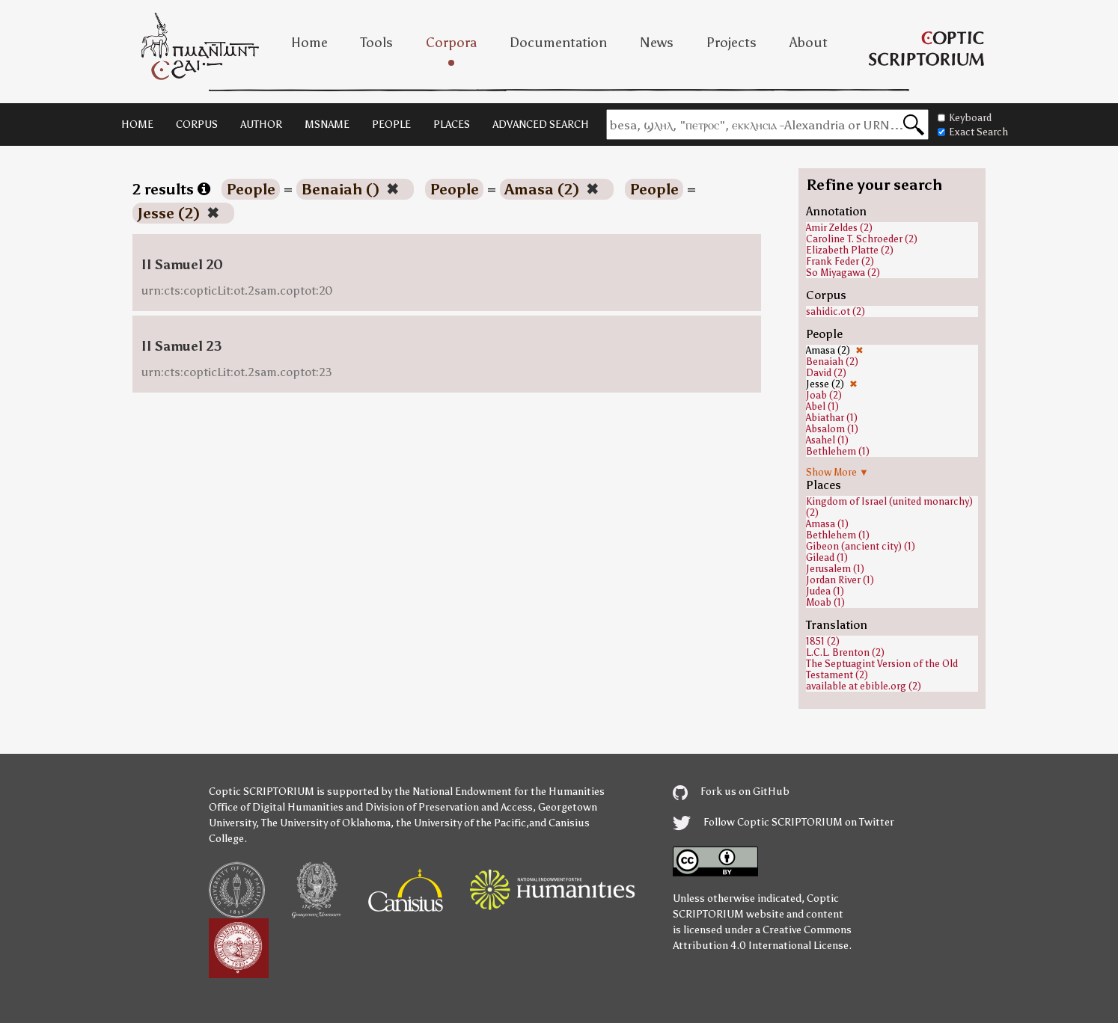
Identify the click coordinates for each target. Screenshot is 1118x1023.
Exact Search (973, 132)
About (808, 42)
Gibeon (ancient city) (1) (860, 546)
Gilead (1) (827, 557)
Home (309, 42)
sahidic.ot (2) (835, 311)
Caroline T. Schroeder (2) (861, 239)
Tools (377, 42)
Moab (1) (825, 602)
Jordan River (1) (840, 580)
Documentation (558, 42)
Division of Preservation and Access (449, 807)
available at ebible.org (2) (863, 686)
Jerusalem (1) (835, 568)
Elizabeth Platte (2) (850, 250)
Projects (731, 42)
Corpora (451, 42)
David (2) (826, 372)
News (656, 42)
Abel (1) (822, 406)
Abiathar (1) (832, 417)
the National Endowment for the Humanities (499, 791)
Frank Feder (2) (840, 261)
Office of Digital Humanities (276, 807)
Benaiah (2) (832, 361)
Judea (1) (825, 591)
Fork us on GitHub (731, 791)
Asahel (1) (827, 440)
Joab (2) (824, 395)
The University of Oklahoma (326, 823)
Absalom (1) (832, 428)
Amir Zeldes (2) (839, 227)
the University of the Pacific (461, 823)
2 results (171, 189)
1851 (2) (823, 641)
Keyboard (965, 117)
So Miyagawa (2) (843, 272)
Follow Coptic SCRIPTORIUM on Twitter (783, 822)
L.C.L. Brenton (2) (845, 652)
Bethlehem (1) (838, 451)
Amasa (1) (827, 523)
